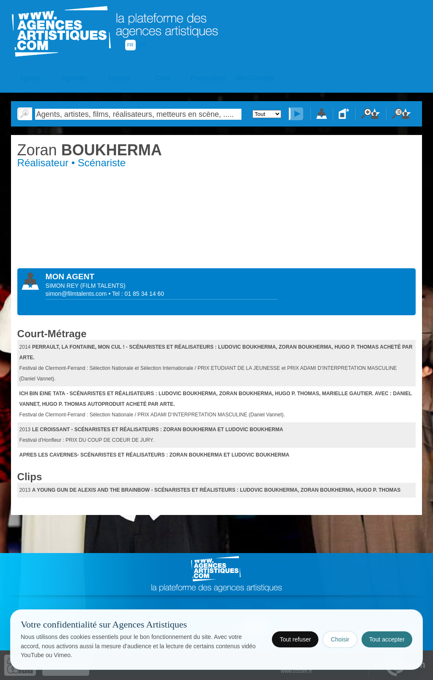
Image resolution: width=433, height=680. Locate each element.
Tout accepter (387, 639)
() (103, 285)
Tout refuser (295, 639)
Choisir (340, 639)
